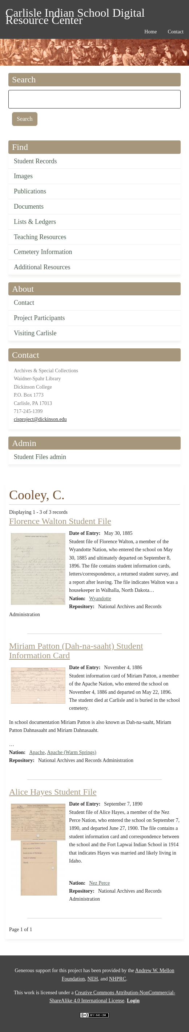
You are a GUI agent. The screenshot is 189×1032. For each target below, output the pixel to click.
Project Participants (39, 318)
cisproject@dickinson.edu (40, 419)
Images (23, 176)
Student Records (35, 161)
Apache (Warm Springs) (71, 752)
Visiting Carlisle (35, 333)
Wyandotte (100, 598)
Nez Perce (99, 883)
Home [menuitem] (150, 31)
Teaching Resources (40, 237)
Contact (24, 302)
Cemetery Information (43, 251)
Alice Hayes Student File (53, 791)
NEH (93, 979)
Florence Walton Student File (60, 521)
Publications (30, 191)
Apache (37, 752)
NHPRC (117, 979)
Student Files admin (40, 456)
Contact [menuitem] (176, 31)
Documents (29, 206)
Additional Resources (42, 267)
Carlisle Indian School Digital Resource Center (75, 14)
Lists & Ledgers (35, 221)
